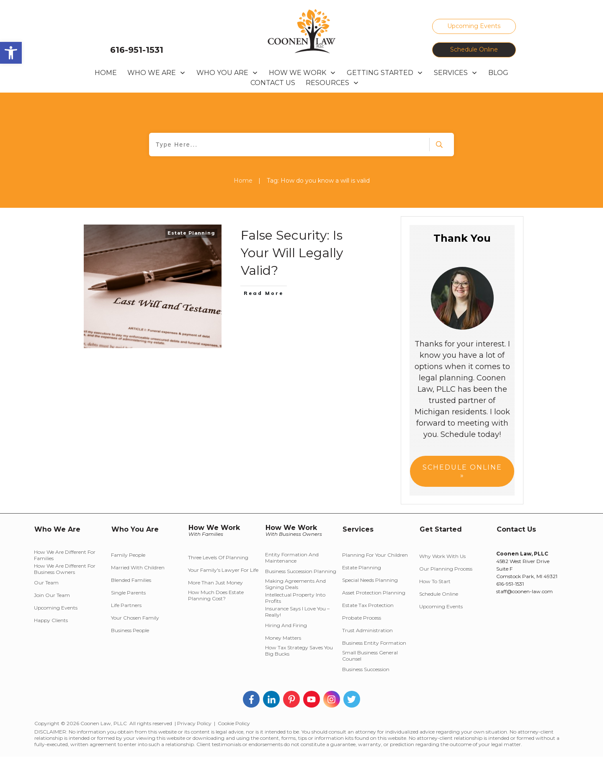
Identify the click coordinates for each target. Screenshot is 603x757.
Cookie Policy (234, 723)
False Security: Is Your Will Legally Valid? (292, 252)
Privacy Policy (194, 723)
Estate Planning (191, 233)
